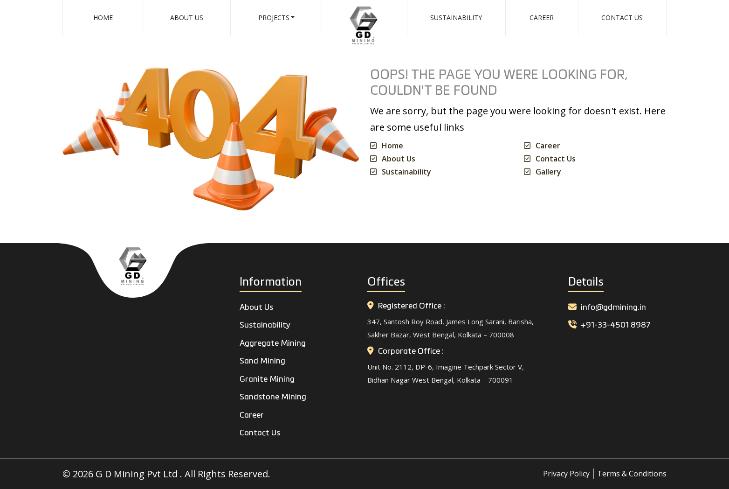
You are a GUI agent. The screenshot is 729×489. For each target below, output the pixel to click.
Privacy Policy (566, 473)
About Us (186, 17)
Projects (273, 17)
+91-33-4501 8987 (609, 325)
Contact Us (622, 17)
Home (103, 17)
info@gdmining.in (607, 308)
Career (542, 17)
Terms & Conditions (632, 473)
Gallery (548, 172)
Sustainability (456, 17)
